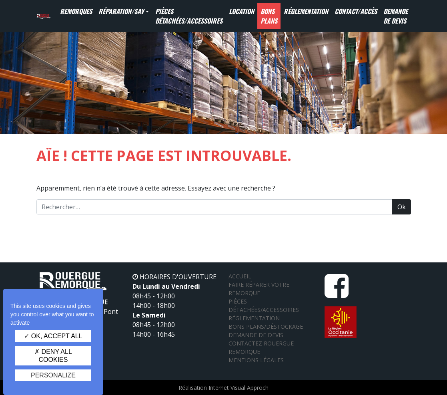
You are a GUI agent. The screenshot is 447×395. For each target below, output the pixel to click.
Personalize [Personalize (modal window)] (53, 375)
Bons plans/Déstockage (266, 326)
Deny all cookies (53, 355)
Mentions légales (256, 360)
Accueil (240, 276)
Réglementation (306, 11)
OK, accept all (53, 336)
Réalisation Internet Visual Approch (223, 387)
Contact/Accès (356, 11)
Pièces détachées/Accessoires (188, 16)
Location (241, 11)
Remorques (76, 11)
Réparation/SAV (121, 11)
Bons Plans (269, 16)
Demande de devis (395, 16)
